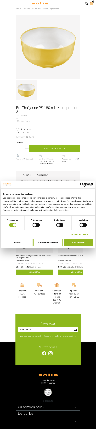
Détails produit (42, 175)
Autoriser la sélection (48, 242)
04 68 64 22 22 (74, 295)
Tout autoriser (78, 242)
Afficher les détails (79, 234)
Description (26, 175)
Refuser (17, 242)
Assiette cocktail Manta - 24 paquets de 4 (75, 256)
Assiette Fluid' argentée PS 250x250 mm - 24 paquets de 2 (33, 257)
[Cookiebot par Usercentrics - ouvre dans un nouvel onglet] (82, 185)
